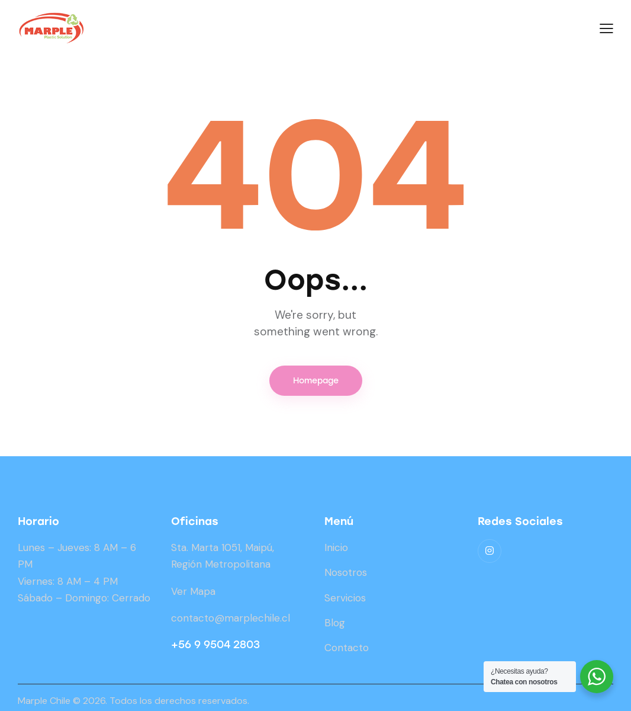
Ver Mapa (193, 591)
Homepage (316, 381)
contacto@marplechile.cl (230, 617)
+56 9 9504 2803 (215, 644)
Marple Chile (44, 700)
